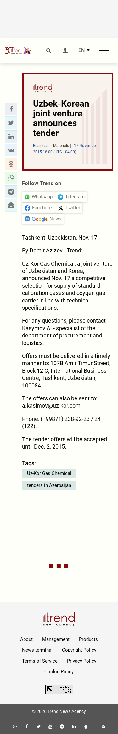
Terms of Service (40, 661)
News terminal (37, 650)
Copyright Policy (79, 650)
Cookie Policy (59, 672)
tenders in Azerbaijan (49, 485)
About (26, 639)
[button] (11, 109)
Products (88, 639)
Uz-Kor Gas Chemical (49, 473)
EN (81, 50)
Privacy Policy (81, 661)
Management (56, 639)
